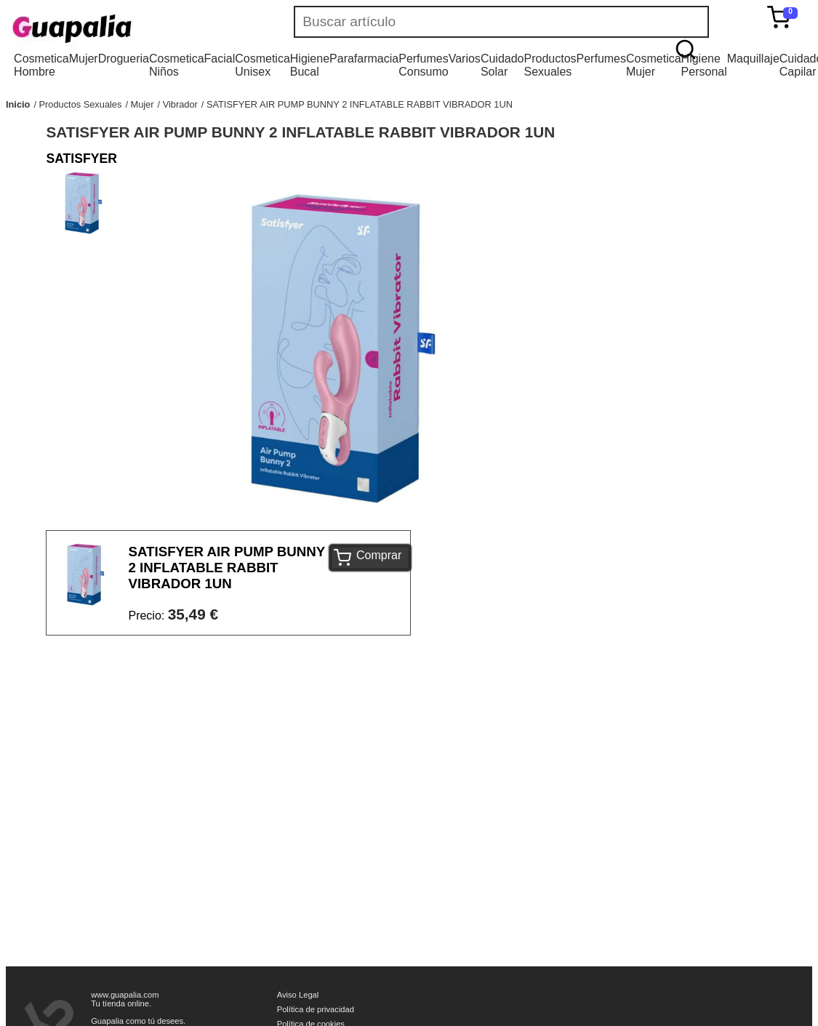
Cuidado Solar (502, 65)
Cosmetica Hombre (41, 65)
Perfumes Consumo (423, 65)
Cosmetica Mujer (653, 65)
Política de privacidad (315, 1009)
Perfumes (601, 58)
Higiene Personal (704, 65)
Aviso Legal (298, 994)
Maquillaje (753, 58)
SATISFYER (81, 158)
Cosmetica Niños (176, 65)
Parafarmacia (363, 58)
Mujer (83, 58)
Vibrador (180, 104)
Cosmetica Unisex (262, 65)
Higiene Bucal (309, 65)
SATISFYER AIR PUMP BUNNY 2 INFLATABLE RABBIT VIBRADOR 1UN (359, 104)
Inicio (18, 104)
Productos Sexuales (550, 65)
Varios (465, 58)
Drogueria (123, 58)
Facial (220, 58)
